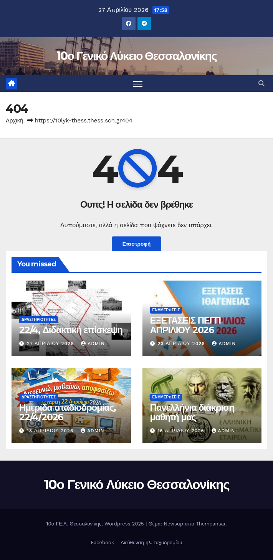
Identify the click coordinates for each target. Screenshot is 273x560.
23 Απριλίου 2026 (182, 343)
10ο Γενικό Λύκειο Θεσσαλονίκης (136, 56)
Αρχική (14, 120)
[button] (261, 83)
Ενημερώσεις (166, 310)
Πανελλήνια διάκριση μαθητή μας (192, 412)
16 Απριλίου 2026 (181, 430)
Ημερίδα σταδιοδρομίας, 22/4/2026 (67, 412)
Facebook (102, 542)
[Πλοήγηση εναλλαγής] (138, 83)
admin (93, 343)
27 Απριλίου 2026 (51, 343)
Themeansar (210, 524)
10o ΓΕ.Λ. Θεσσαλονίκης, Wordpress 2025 (96, 524)
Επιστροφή (136, 244)
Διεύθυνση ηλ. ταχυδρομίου (151, 542)
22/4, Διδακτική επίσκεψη (70, 329)
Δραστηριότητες (39, 319)
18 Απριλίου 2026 (51, 430)
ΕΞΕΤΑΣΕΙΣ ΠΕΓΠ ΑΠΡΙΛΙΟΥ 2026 (185, 325)
